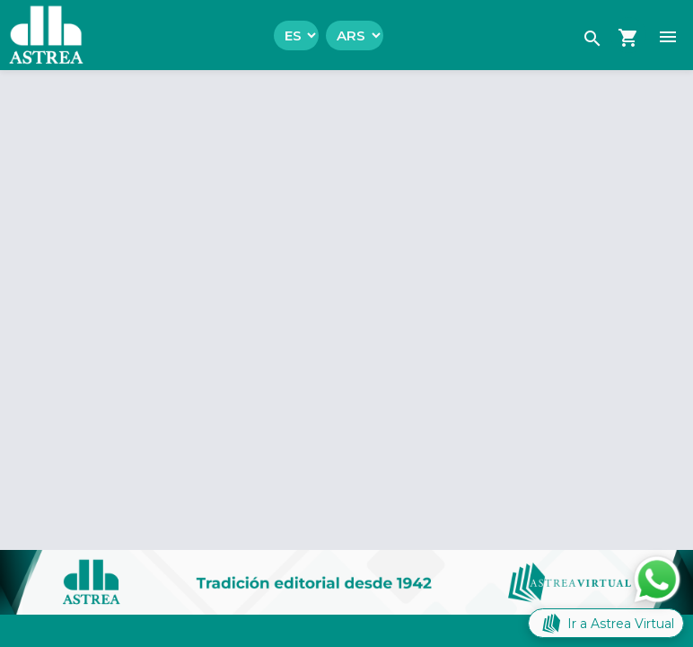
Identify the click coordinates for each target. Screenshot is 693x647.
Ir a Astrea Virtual (606, 623)
